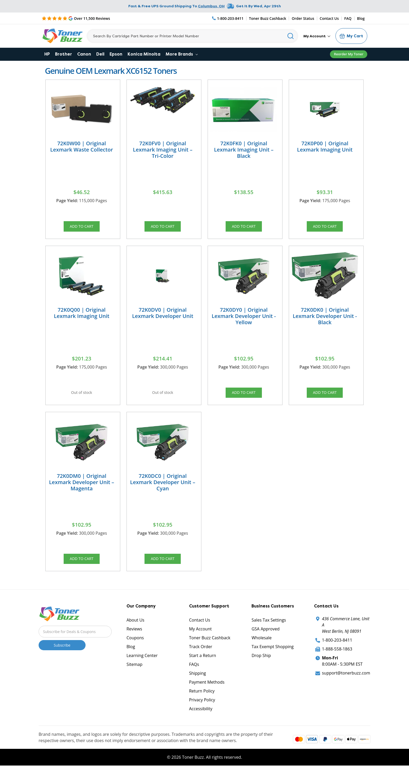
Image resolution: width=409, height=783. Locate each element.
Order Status (303, 18)
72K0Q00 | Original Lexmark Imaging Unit (81, 317)
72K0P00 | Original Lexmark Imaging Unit (325, 146)
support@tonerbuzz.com (346, 686)
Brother (63, 54)
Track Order (200, 659)
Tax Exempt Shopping (272, 659)
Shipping (197, 686)
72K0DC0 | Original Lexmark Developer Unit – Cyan (162, 491)
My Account (316, 36)
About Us (136, 633)
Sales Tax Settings (268, 633)
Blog (361, 18)
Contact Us (329, 18)
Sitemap (134, 677)
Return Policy (202, 704)
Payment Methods (207, 695)
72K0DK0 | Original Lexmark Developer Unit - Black (325, 320)
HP (47, 54)
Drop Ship (261, 668)
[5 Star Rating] (76, 18)
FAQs (194, 677)
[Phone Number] (227, 18)
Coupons (135, 651)
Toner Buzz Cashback (267, 18)
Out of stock (81, 398)
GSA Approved (265, 642)
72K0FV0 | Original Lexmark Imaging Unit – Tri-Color (163, 149)
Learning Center (142, 668)
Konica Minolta (144, 54)
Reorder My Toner (348, 54)
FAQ (348, 18)
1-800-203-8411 (337, 653)
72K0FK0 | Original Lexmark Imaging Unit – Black (243, 149)
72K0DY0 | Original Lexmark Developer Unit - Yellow (244, 320)
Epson (116, 54)
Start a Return (202, 668)
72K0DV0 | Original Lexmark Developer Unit (162, 317)
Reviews (134, 642)
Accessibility (200, 722)
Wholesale (261, 651)
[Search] (192, 36)
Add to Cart (81, 228)
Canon (84, 54)
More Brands (182, 54)
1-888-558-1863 (337, 662)
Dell (100, 54)
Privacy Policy (202, 713)
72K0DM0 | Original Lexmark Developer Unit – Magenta (81, 491)
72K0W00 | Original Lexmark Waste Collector (81, 146)
